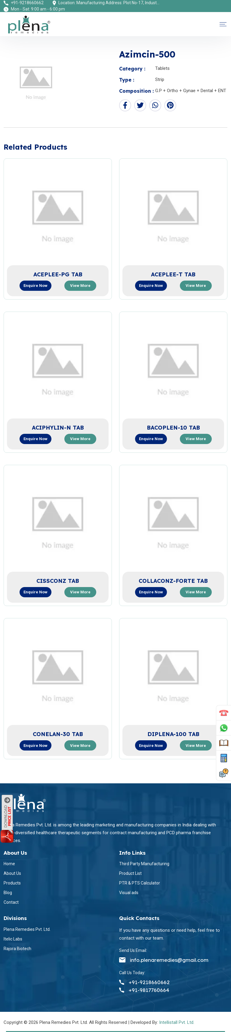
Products (12, 883)
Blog (8, 892)
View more (80, 285)
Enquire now (35, 285)
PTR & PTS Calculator (139, 883)
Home (9, 863)
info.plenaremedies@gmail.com (163, 960)
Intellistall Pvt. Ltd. (176, 1022)
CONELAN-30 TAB (58, 734)
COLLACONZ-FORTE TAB (173, 580)
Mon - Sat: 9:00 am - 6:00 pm (38, 9)
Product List (130, 873)
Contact (11, 902)
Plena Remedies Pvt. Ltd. (27, 929)
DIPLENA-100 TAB (173, 734)
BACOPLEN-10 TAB (173, 427)
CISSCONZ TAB (57, 580)
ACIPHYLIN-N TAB (58, 427)
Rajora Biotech (17, 948)
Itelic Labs (13, 939)
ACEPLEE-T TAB (173, 274)
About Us (12, 873)
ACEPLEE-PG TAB (57, 274)
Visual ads (128, 892)
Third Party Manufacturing (144, 863)
